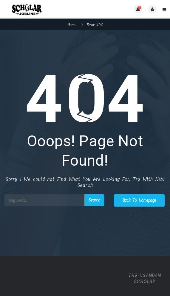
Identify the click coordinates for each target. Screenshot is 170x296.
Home (71, 25)
